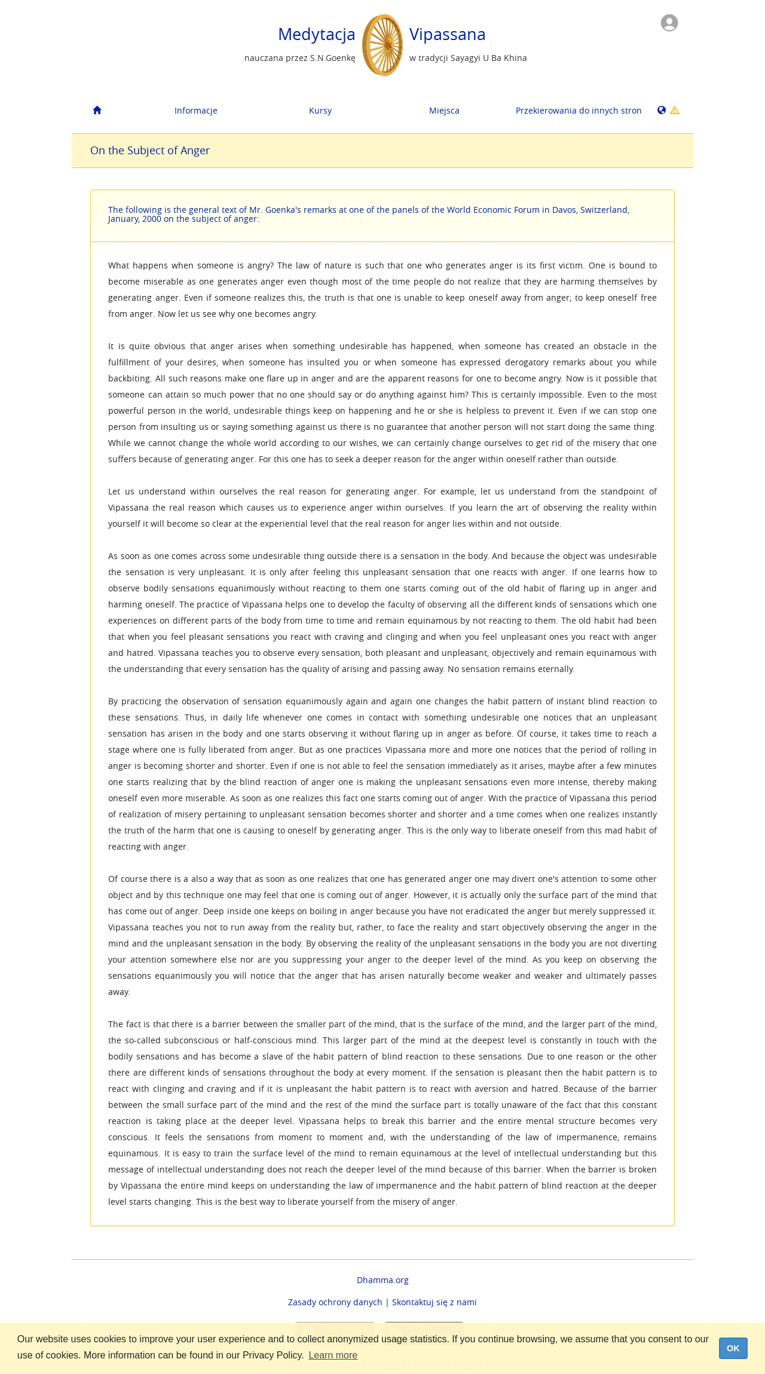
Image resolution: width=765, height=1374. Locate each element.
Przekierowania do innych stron (573, 110)
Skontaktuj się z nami (434, 1302)
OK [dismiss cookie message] (733, 1348)
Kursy (320, 110)
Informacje (196, 110)
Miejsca (444, 110)
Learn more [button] (332, 1355)
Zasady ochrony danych (335, 1302)
